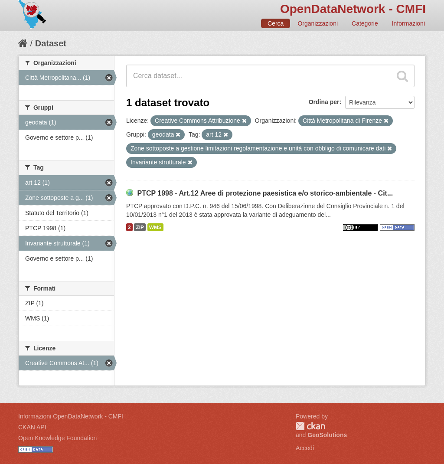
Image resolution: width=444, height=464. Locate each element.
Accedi (305, 447)
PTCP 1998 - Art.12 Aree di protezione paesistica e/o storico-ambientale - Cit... (265, 193)
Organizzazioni (317, 23)
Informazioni (408, 23)
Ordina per (324, 101)
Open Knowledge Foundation (57, 438)
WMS (155, 227)
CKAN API (32, 427)
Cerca (276, 23)
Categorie (365, 23)
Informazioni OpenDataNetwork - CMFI (70, 416)
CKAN (310, 426)
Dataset (50, 43)
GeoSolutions (327, 434)
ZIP (140, 227)
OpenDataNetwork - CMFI (353, 9)
